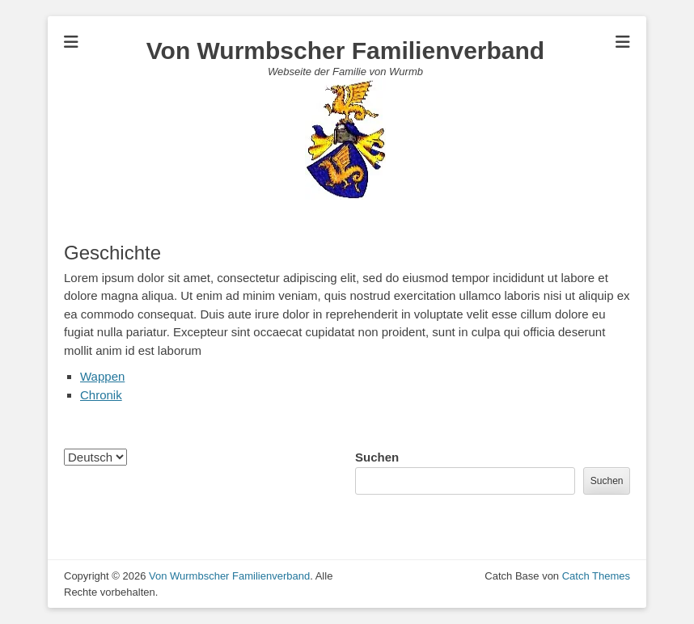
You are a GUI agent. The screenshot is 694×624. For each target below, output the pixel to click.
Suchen (377, 457)
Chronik (101, 395)
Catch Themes (596, 576)
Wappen (102, 376)
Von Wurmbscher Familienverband (345, 50)
